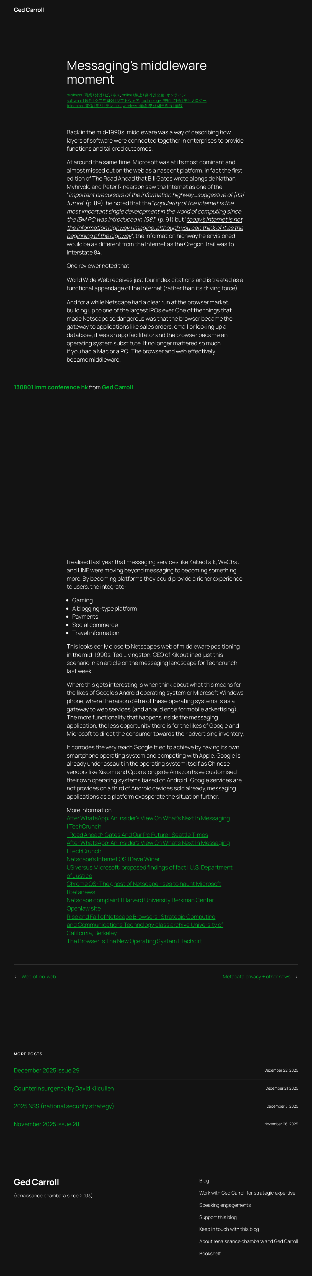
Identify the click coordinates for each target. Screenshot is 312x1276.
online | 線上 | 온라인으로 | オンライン (153, 94)
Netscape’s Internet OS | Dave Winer (113, 859)
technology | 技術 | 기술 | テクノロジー (174, 100)
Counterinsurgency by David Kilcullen (64, 1088)
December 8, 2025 (282, 1106)
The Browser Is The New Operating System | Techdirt (134, 941)
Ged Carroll (29, 10)
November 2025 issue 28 (46, 1124)
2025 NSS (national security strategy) (64, 1106)
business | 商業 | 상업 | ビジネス (93, 94)
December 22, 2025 (281, 1070)
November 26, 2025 (281, 1123)
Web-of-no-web (39, 976)
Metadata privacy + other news (256, 976)
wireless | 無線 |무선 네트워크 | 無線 (152, 105)
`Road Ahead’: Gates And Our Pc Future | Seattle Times (137, 834)
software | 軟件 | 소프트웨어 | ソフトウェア (103, 100)
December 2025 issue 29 (46, 1070)
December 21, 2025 (281, 1088)
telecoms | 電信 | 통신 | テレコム (94, 105)
